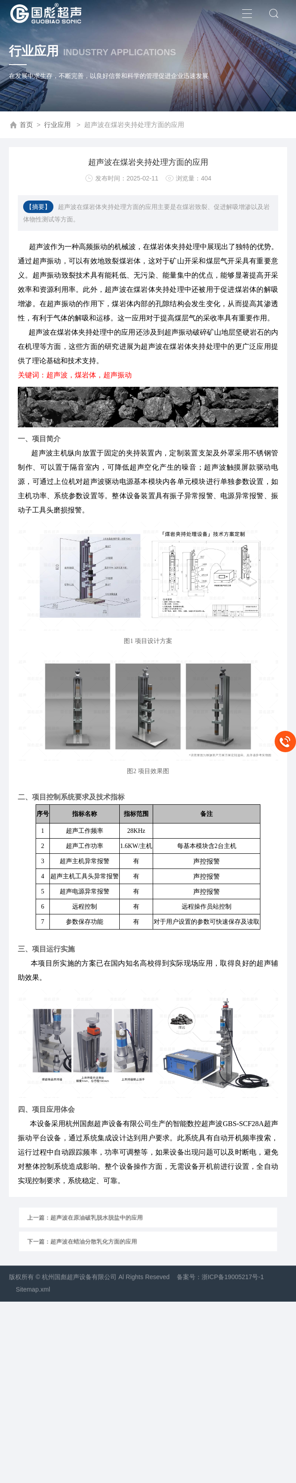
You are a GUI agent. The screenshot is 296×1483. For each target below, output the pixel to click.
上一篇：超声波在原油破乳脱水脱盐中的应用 (107, 1221)
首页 (26, 125)
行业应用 (57, 125)
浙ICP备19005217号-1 (233, 1293)
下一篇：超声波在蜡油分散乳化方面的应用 (105, 1237)
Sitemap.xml (33, 1305)
